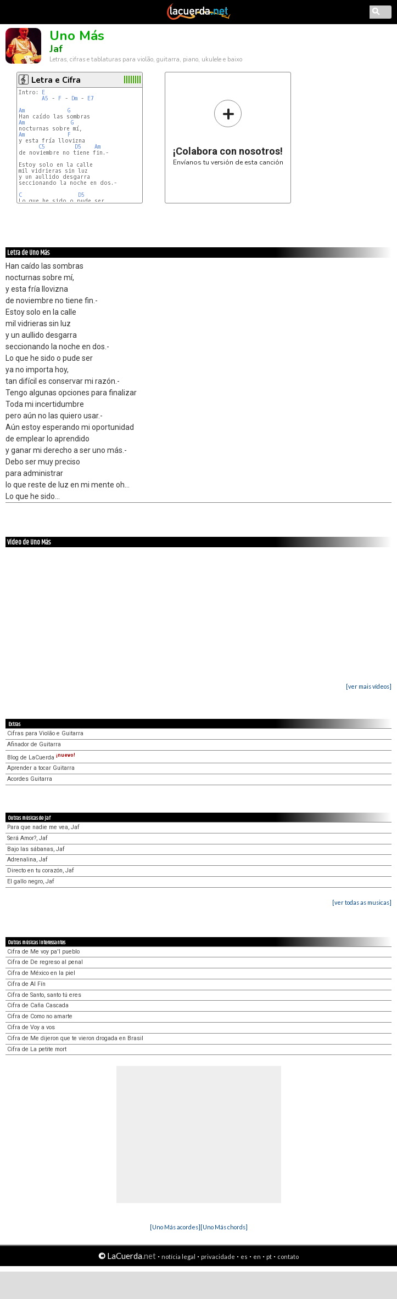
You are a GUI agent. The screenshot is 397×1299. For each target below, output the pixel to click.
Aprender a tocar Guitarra (41, 768)
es (244, 1256)
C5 (41, 146)
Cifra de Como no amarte (39, 1016)
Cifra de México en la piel (41, 973)
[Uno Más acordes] (175, 1226)
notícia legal (178, 1256)
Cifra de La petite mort (36, 1049)
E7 (90, 98)
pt (269, 1256)
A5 (45, 98)
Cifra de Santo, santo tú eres (44, 995)
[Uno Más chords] (224, 1226)
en (257, 1256)
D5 (78, 146)
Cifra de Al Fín (26, 984)
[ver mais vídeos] (369, 686)
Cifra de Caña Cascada (38, 1005)
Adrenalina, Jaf (27, 859)
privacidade (218, 1256)
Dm (74, 98)
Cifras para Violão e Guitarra (45, 733)
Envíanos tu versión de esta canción (228, 132)
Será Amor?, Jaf (27, 838)
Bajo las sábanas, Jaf (36, 849)
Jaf (56, 48)
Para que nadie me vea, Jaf (43, 827)
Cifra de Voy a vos (31, 1027)
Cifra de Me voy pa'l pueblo (43, 951)
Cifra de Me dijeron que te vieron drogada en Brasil (75, 1038)
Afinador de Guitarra (34, 744)
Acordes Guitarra (29, 778)
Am (22, 110)
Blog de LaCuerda (41, 757)
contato (288, 1256)
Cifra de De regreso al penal (45, 962)
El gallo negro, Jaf (30, 881)
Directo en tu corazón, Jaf (40, 870)
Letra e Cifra (56, 80)
